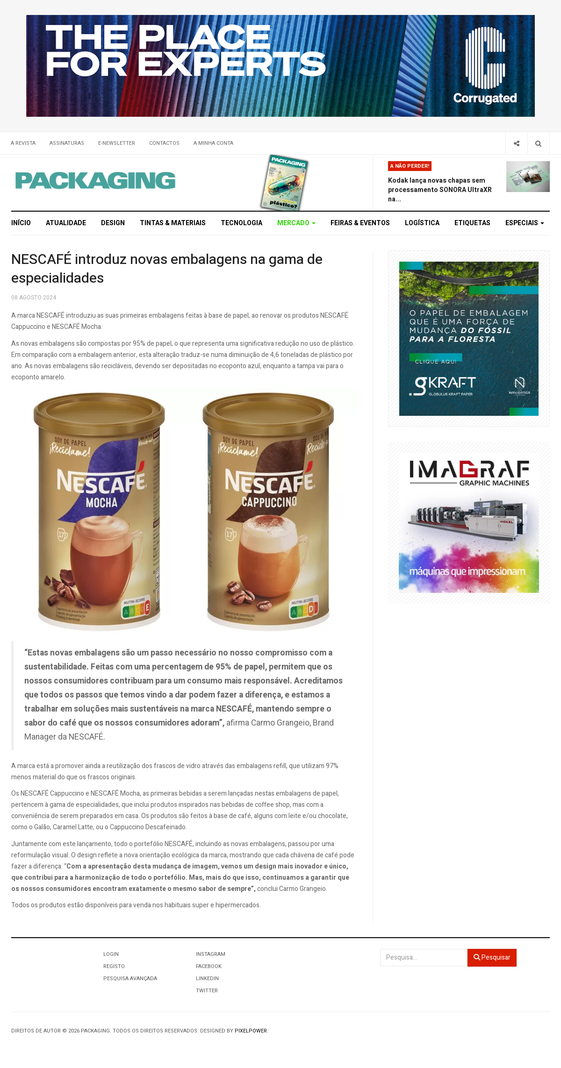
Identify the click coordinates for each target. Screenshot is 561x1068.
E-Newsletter (116, 143)
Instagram (210, 954)
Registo (114, 966)
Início (21, 223)
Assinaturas (67, 143)
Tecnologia (241, 223)
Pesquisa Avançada (130, 979)
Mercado (296, 223)
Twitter (207, 991)
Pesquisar (492, 957)
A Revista (23, 143)
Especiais (524, 223)
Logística (422, 223)
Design (113, 223)
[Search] (538, 143)
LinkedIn (207, 979)
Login (111, 954)
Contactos (164, 143)
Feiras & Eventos (360, 223)
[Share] (516, 143)
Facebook (209, 966)
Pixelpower (251, 1031)
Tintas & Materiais (173, 223)
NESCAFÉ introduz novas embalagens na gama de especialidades (167, 269)
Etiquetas (472, 223)
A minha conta (213, 143)
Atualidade (66, 223)
